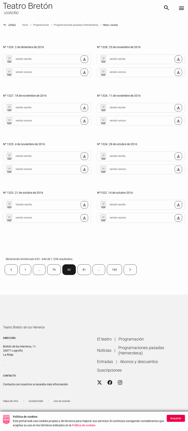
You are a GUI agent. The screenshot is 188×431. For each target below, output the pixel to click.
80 (71, 270)
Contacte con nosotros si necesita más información (35, 396)
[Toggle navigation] (181, 8)
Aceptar (175, 418)
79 (56, 270)
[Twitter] (99, 394)
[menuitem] (104, 350)
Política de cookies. (84, 425)
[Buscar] (166, 8)
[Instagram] (120, 394)
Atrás (9, 25)
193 (117, 270)
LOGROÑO (11, 13)
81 (87, 270)
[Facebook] (109, 394)
